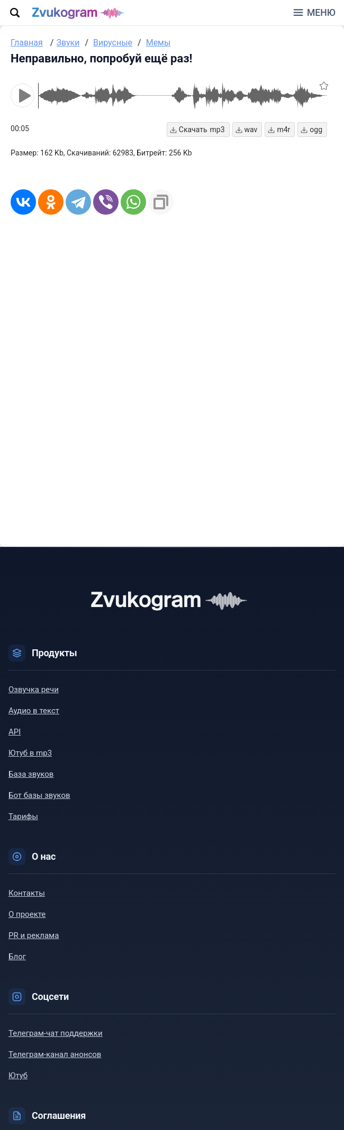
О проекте (27, 914)
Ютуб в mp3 (30, 753)
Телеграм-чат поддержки (55, 1033)
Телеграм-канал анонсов (54, 1054)
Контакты (26, 893)
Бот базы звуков (39, 795)
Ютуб (18, 1075)
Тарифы (23, 816)
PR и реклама (33, 935)
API (14, 732)
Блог (17, 956)
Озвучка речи (33, 689)
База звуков (30, 774)
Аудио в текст (33, 710)
